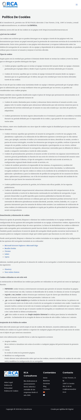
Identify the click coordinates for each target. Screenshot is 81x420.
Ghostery (8, 269)
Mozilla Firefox (10, 248)
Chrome (8, 251)
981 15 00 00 (67, 386)
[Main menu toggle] (76, 4)
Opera (7, 257)
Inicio (45, 378)
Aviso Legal (8, 382)
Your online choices (12, 272)
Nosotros (46, 381)
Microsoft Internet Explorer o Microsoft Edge (21, 245)
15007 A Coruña (68, 383)
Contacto (46, 389)
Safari (7, 254)
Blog (44, 386)
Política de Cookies (11, 391)
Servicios (46, 383)
